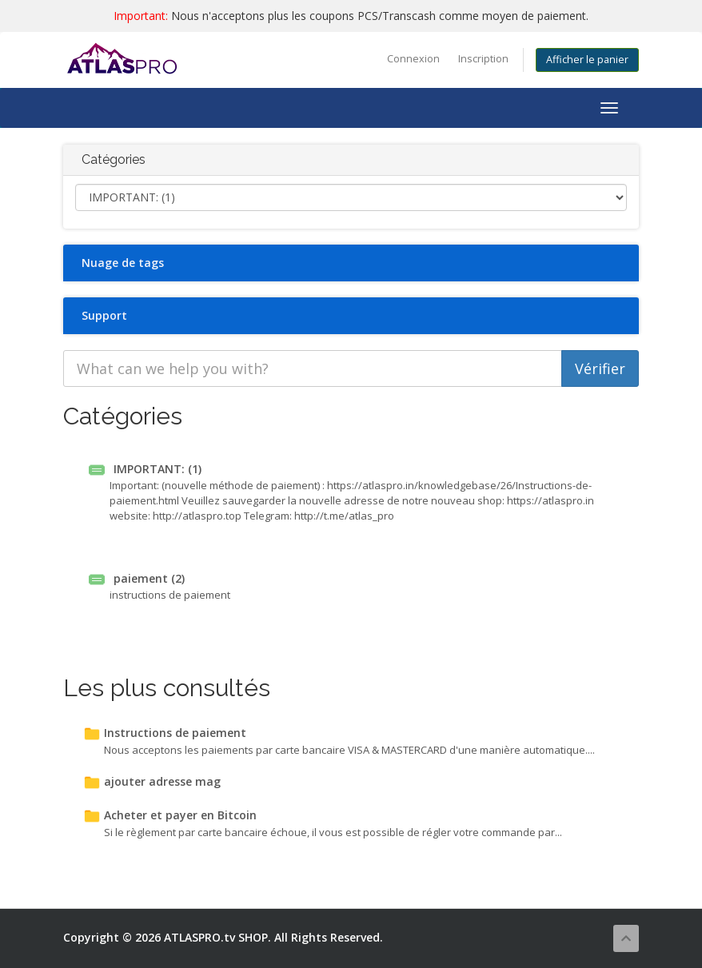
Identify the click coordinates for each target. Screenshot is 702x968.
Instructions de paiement (164, 732)
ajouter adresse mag (152, 781)
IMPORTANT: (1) (145, 468)
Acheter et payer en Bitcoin (170, 815)
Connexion (413, 59)
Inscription (483, 59)
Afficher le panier (587, 59)
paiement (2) (137, 578)
